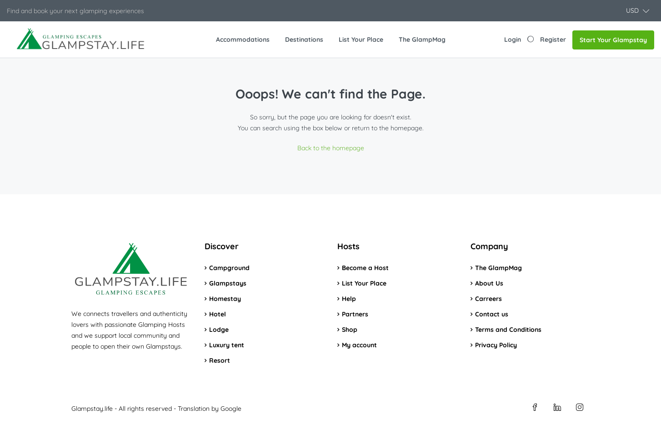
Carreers (488, 299)
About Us (489, 283)
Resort (219, 360)
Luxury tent (226, 345)
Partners (355, 314)
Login (512, 39)
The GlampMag (422, 39)
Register (553, 39)
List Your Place (361, 39)
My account (359, 345)
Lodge (219, 329)
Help (349, 299)
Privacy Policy (496, 345)
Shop (349, 329)
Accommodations (243, 39)
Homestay (225, 299)
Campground (229, 268)
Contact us (491, 314)
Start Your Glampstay (613, 40)
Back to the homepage (330, 148)
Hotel (217, 314)
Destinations (304, 39)
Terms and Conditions (508, 329)
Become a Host (365, 268)
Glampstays (227, 283)
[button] (637, 10)
